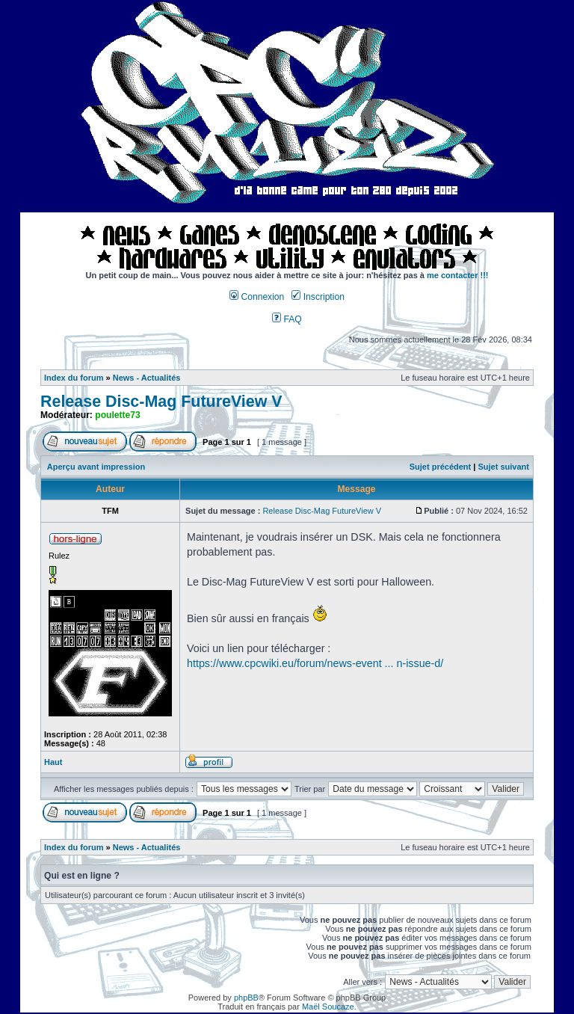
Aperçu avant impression (96, 466)
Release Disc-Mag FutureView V (161, 402)
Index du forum (73, 377)
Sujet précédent (441, 466)
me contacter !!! (458, 275)
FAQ (287, 319)
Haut (53, 762)
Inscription (317, 297)
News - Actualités (147, 377)
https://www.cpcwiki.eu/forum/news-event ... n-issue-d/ (315, 663)
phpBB (246, 997)
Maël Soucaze (328, 1006)
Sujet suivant (503, 466)
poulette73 (117, 415)
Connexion (256, 297)
